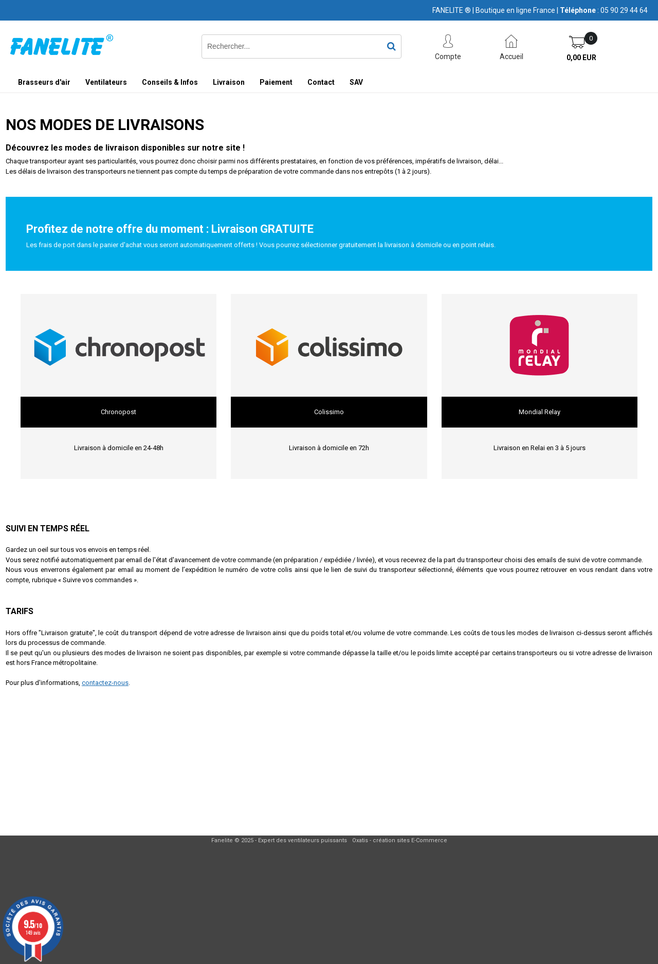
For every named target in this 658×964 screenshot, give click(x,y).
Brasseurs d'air (44, 82)
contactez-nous (105, 683)
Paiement (276, 82)
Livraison (229, 82)
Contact (321, 82)
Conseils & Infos (170, 82)
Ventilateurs (106, 82)
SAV (356, 82)
